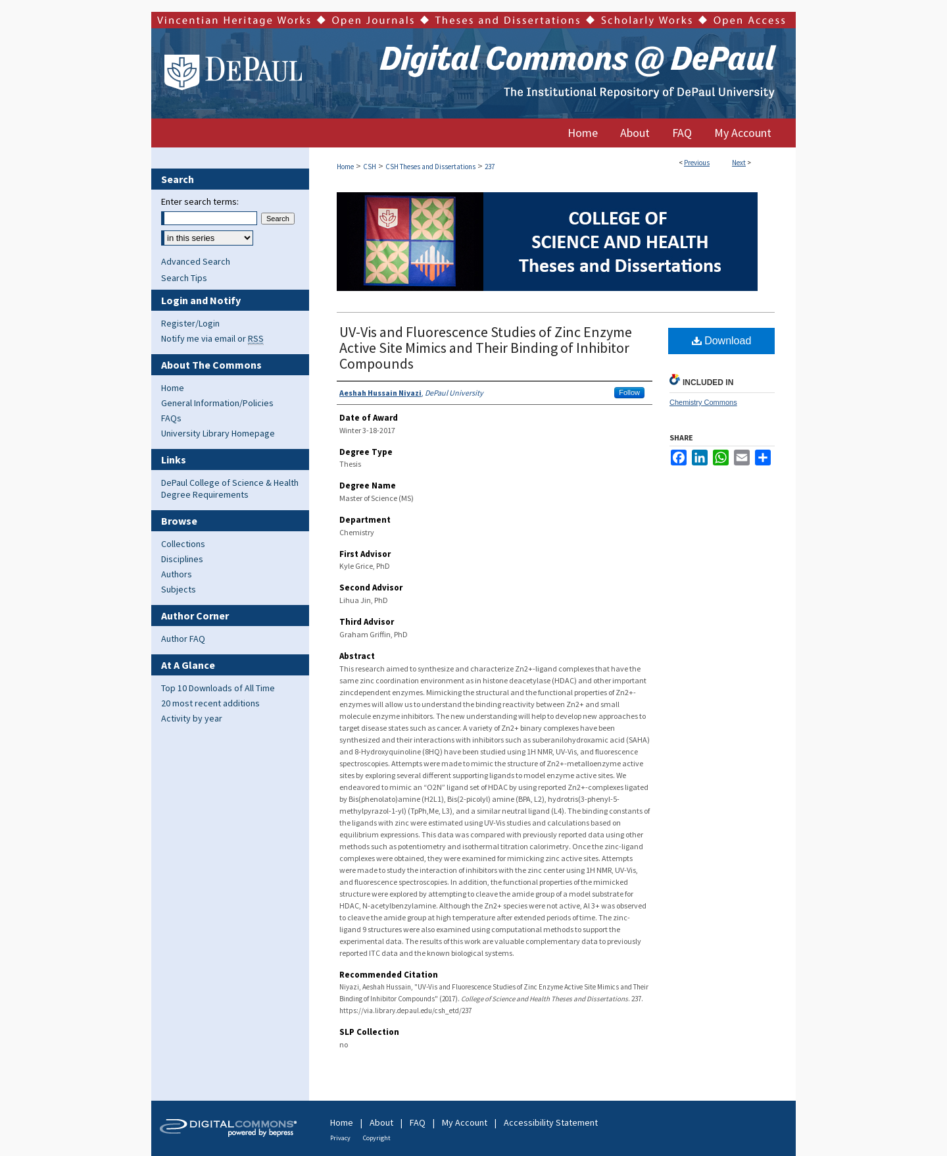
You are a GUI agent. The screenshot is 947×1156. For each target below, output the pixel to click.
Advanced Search (195, 261)
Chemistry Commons (703, 402)
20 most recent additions (210, 703)
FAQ (417, 1122)
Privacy (340, 1138)
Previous (697, 162)
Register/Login (190, 323)
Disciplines (182, 559)
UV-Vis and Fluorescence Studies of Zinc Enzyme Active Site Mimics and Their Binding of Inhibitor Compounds (485, 348)
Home (345, 166)
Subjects (178, 589)
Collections (183, 544)
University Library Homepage (218, 433)
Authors (176, 574)
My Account (464, 1122)
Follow (629, 392)
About (381, 1122)
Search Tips (184, 278)
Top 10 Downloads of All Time (218, 688)
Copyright (377, 1138)
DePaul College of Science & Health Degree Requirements (230, 488)
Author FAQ (183, 638)
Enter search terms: (200, 201)
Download (722, 340)
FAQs (171, 418)
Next (739, 162)
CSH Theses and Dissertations (430, 166)
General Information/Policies (217, 403)
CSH (369, 166)
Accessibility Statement (551, 1122)
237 (490, 166)
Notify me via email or (212, 338)
